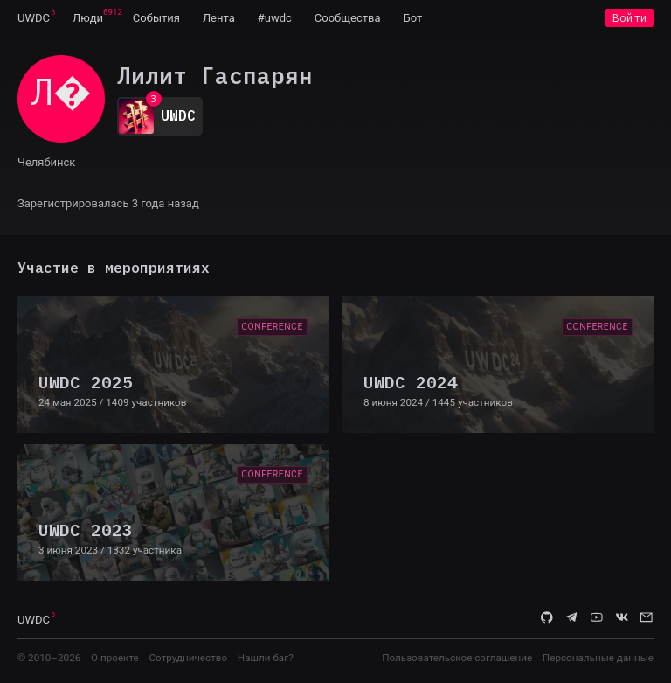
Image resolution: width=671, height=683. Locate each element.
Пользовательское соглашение (457, 658)
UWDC (33, 17)
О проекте (115, 658)
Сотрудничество (188, 658)
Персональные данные (598, 658)
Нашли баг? (266, 658)
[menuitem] (33, 17)
